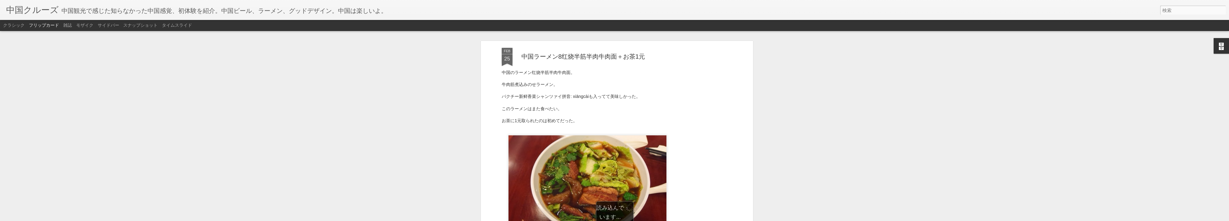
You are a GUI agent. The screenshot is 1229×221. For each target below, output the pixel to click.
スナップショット (140, 25)
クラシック (14, 25)
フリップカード (44, 25)
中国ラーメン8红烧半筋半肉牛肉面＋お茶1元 (583, 50)
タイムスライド (177, 25)
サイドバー (108, 25)
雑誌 (67, 25)
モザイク (84, 25)
